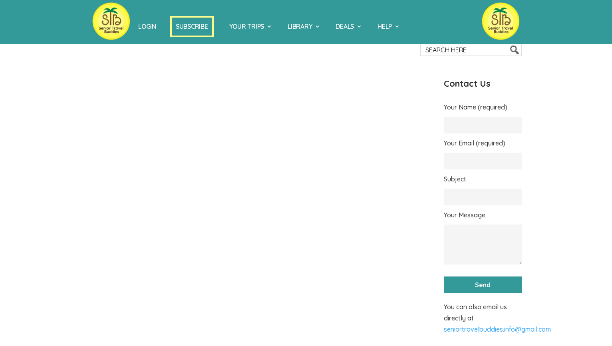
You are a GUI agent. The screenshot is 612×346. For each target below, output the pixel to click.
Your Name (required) (475, 107)
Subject (455, 179)
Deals (345, 26)
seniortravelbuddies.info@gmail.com (497, 329)
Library (300, 26)
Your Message (464, 215)
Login (147, 26)
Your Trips (246, 26)
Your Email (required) (474, 143)
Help (385, 26)
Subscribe (192, 26)
